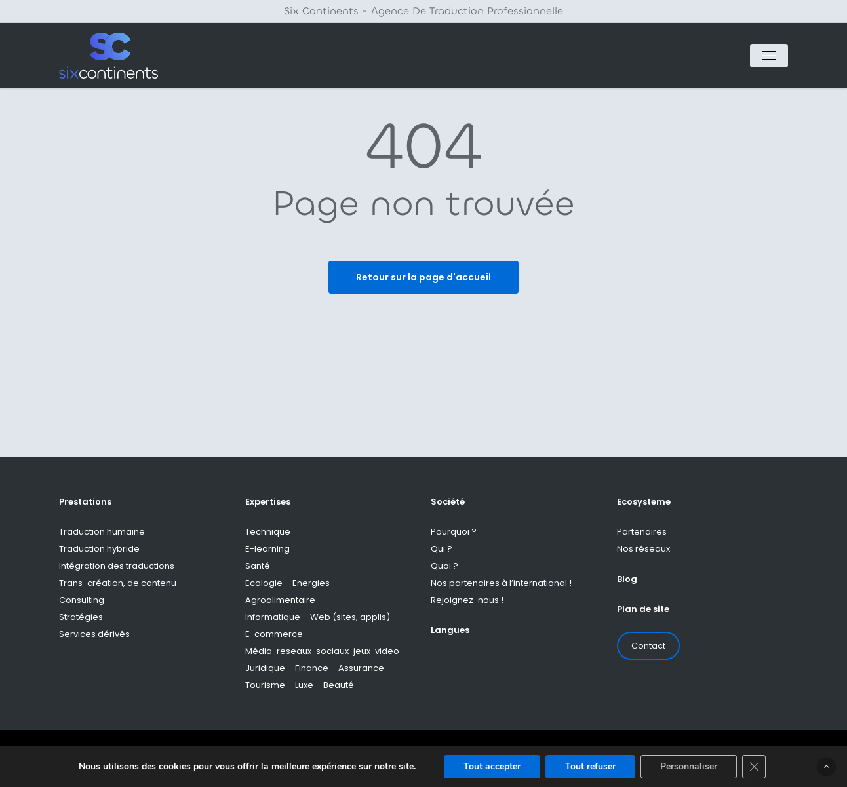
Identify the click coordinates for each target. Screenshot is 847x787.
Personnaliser (688, 766)
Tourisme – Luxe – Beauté (299, 685)
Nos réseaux (643, 549)
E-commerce (274, 634)
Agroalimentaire (280, 600)
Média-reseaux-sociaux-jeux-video (322, 651)
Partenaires (642, 532)
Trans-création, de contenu (117, 583)
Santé (257, 566)
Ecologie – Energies (287, 583)
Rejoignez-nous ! (467, 600)
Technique (267, 532)
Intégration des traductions (116, 566)
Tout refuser (590, 766)
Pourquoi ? (454, 532)
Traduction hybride (99, 549)
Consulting (81, 600)
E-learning (267, 549)
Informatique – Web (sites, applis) (317, 617)
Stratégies (81, 617)
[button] (769, 55)
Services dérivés (94, 634)
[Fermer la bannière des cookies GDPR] (754, 766)
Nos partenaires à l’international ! (501, 583)
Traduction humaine (102, 532)
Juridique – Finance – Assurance (314, 668)
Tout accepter (492, 766)
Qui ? (441, 549)
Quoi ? (444, 566)
